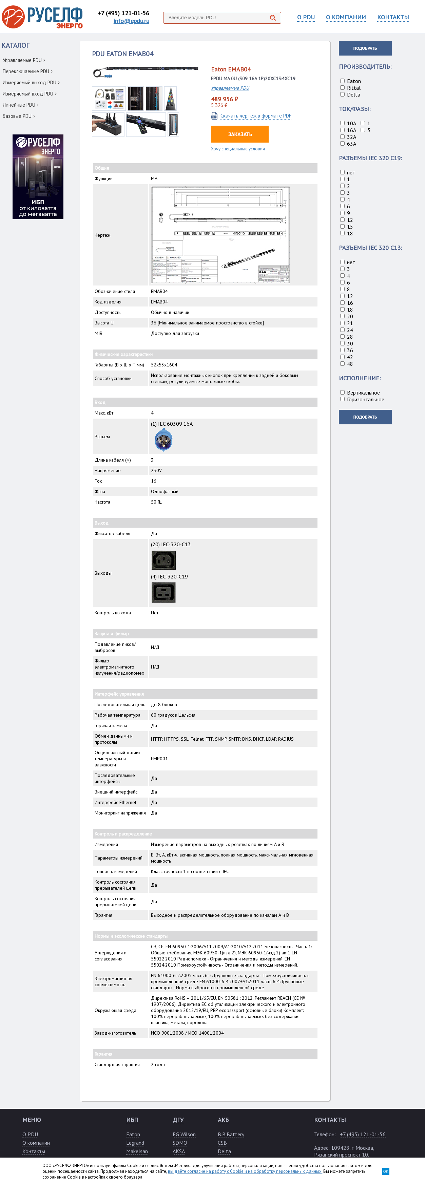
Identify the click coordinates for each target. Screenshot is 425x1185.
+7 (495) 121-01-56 (123, 13)
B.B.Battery (231, 1134)
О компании (36, 1142)
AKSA (179, 1151)
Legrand (135, 1142)
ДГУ (178, 1120)
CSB (222, 1142)
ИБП (132, 1120)
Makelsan (137, 1151)
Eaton (218, 69)
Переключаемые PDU (28, 71)
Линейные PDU (21, 105)
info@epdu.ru (131, 21)
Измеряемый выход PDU (31, 82)
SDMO (180, 1142)
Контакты (33, 1151)
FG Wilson (184, 1134)
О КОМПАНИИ (346, 17)
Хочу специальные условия (238, 149)
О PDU (306, 17)
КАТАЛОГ (15, 45)
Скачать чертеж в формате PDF (255, 115)
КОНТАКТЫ (393, 17)
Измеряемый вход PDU (30, 93)
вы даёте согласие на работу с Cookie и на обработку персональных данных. (245, 1171)
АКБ (223, 1120)
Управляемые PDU (24, 60)
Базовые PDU (19, 116)
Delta (224, 1151)
